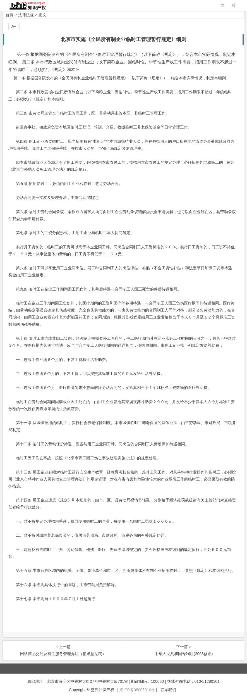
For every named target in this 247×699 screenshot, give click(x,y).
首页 (9, 15)
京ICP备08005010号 (137, 690)
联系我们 (168, 690)
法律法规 (26, 15)
